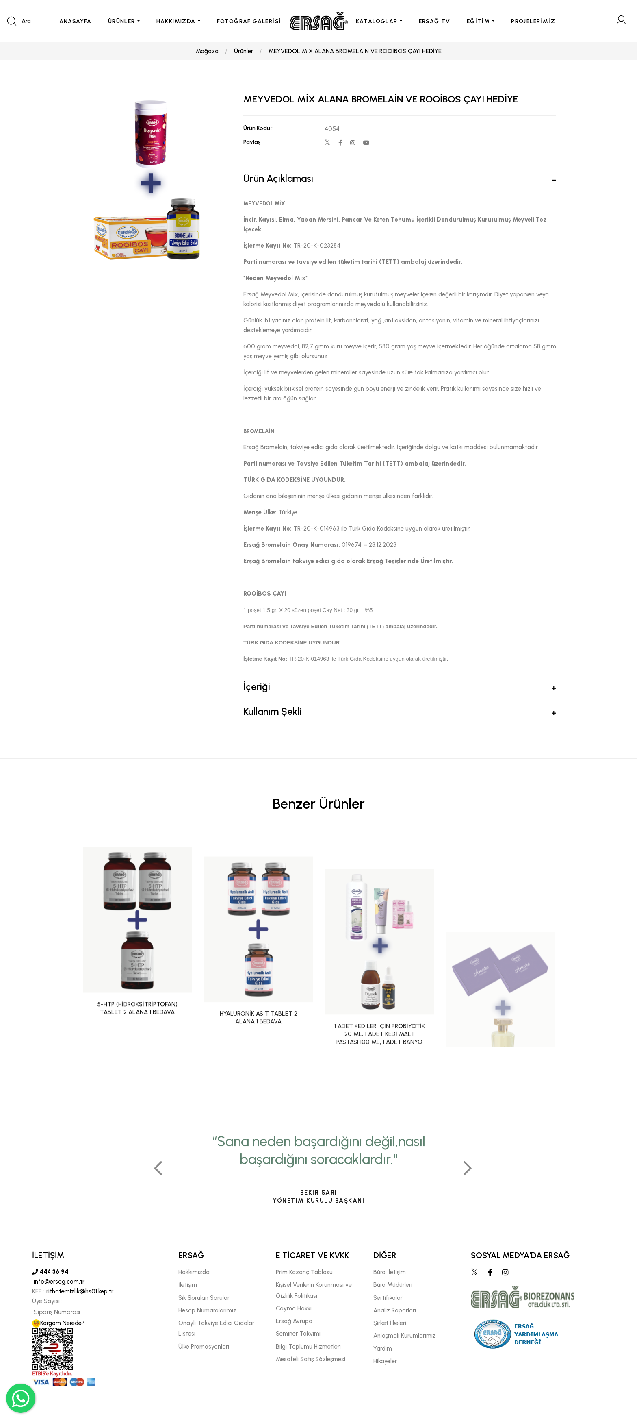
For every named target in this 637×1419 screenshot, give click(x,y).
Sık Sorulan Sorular (204, 1297)
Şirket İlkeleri (389, 1323)
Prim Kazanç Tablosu (304, 1272)
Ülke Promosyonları (203, 1346)
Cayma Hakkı (294, 1308)
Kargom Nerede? (58, 1323)
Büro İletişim (389, 1272)
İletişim (187, 1284)
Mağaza (207, 51)
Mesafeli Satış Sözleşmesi (310, 1359)
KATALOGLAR (377, 21)
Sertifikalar (388, 1297)
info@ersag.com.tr (58, 1281)
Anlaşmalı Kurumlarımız (404, 1335)
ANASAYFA (75, 21)
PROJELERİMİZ (533, 21)
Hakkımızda (194, 1272)
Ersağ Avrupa (294, 1321)
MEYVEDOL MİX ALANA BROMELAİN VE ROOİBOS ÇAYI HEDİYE (355, 51)
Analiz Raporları (394, 1310)
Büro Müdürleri (392, 1284)
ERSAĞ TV (435, 21)
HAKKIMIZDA (176, 21)
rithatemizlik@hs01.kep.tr (79, 1291)
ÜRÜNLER (121, 21)
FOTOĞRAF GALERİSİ (249, 21)
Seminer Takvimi (298, 1333)
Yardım (382, 1348)
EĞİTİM (478, 21)
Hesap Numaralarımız (207, 1310)
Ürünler (243, 51)
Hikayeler (385, 1361)
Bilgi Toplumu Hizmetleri (308, 1346)
